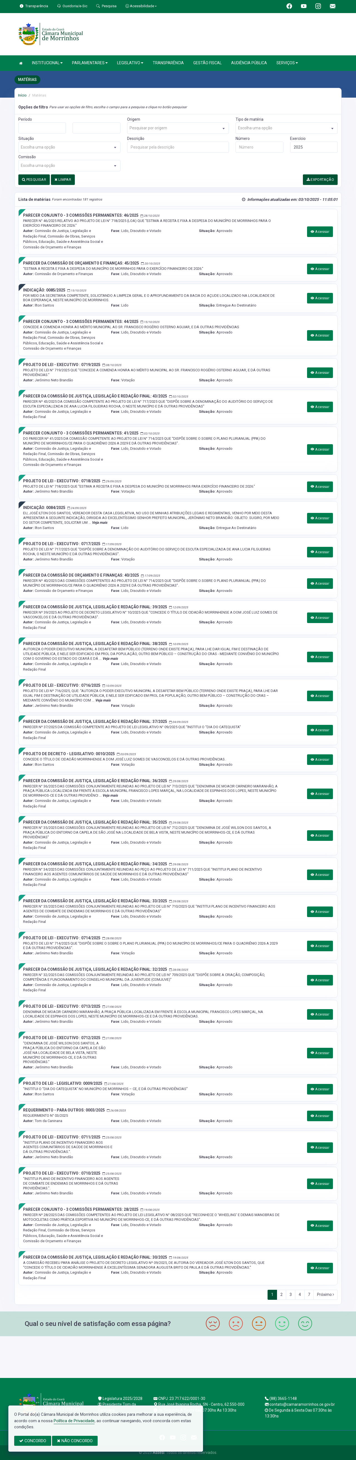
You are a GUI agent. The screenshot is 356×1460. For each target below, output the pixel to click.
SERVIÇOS (287, 63)
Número (243, 138)
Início (22, 95)
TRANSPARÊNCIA (168, 63)
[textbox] (178, 128)
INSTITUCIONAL (47, 63)
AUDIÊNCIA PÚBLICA (249, 63)
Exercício (298, 138)
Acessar (320, 231)
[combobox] (178, 128)
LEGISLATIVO (130, 63)
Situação (26, 138)
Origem (133, 119)
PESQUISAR (34, 179)
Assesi (158, 1452)
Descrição (135, 138)
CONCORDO (32, 1440)
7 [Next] (309, 1294)
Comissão (27, 157)
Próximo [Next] (325, 1294)
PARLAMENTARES (90, 63)
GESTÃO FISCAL (207, 63)
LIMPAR (63, 179)
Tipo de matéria (249, 119)
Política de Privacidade (74, 1420)
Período (25, 119)
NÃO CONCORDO (75, 1440)
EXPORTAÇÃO (320, 179)
